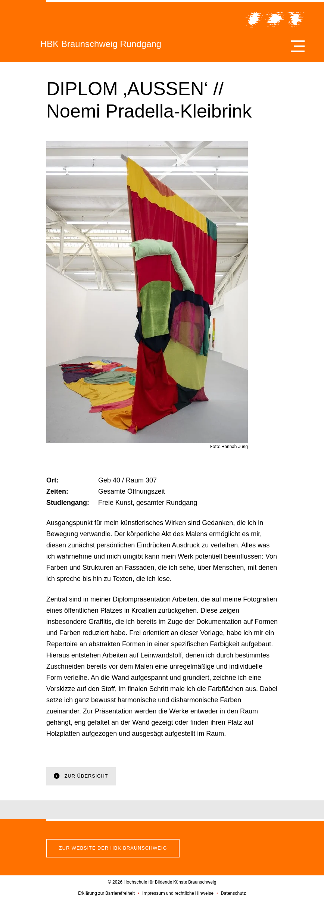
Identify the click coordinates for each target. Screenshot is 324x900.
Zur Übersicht (85, 776)
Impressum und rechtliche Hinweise (178, 893)
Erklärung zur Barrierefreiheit (106, 893)
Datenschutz (233, 893)
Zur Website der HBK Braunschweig (113, 848)
